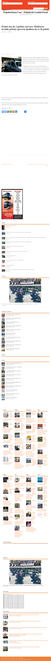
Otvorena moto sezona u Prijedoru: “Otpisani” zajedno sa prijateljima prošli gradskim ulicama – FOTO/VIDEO (23, 585)
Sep (18, 595)
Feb (7, 594)
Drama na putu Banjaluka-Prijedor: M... (14, 363)
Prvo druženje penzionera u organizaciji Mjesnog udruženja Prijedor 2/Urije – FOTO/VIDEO (28, 627)
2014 (4, 607)
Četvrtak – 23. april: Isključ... (12, 389)
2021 (4, 599)
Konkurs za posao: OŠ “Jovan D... (13, 393)
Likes (3, 54)
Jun (14, 595)
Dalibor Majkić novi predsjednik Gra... (14, 386)
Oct (20, 595)
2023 (4, 597)
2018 (4, 603)
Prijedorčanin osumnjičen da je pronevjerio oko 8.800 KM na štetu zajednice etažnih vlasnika (19, 465)
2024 (4, 596)
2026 (4, 594)
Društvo (20, 615)
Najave (30, 659)
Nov (22, 595)
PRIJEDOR (25, 550)
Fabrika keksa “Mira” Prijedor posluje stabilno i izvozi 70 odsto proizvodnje (18, 232)
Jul (15, 595)
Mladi (24, 659)
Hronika (11, 31)
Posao (9, 659)
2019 (4, 602)
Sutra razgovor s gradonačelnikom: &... (14, 325)
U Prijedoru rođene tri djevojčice (7, 164)
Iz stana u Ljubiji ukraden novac (11, 255)
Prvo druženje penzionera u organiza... (13, 370)
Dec (23, 595)
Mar (9, 594)
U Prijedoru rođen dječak (10, 265)
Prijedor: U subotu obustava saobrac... (13, 329)
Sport (16, 659)
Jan (6, 594)
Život (19, 622)
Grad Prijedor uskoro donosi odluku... (13, 374)
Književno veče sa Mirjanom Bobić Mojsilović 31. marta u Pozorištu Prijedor (7, 503)
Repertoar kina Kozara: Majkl (11, 225)
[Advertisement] (26, 22)
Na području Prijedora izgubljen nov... (13, 314)
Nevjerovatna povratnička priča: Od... (13, 378)
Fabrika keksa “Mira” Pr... (11, 333)
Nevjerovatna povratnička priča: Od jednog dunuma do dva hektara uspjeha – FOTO (20, 510)
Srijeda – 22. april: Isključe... (12, 397)
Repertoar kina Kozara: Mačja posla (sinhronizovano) (14, 246)
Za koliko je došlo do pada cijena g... (13, 337)
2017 (4, 604)
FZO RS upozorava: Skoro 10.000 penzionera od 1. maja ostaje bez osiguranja (25, 621)
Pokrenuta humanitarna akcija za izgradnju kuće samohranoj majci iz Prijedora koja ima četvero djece (20, 531)
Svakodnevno (13, 659)
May (12, 595)
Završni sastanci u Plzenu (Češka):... (13, 348)
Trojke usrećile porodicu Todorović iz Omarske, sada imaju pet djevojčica (24, 614)
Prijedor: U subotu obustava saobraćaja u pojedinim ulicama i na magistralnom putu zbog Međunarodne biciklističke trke (25, 237)
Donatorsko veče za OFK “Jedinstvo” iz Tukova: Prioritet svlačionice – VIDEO (42, 420)
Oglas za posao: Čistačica (45, 514)
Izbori (27, 659)
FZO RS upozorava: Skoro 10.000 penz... (14, 366)
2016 (4, 605)
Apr (10, 594)
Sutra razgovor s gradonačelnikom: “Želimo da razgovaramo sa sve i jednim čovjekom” (20, 269)
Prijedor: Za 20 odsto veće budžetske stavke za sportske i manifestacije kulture (18, 241)
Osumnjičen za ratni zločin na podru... (13, 318)
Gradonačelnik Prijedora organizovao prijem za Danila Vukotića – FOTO (43, 456)
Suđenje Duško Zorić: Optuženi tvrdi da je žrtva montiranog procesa (17, 251)
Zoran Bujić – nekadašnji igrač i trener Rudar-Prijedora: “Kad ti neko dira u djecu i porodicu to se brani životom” (43, 430)
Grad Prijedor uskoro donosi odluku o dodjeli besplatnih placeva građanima (24, 646)
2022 (4, 598)
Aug (17, 595)
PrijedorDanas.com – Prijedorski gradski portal (25, 12)
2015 (4, 606)
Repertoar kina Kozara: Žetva (11, 491)
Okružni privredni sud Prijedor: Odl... (13, 341)
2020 (4, 601)
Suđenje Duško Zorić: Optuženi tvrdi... (14, 344)
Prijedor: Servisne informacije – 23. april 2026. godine (15, 260)
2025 (4, 595)
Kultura (19, 659)
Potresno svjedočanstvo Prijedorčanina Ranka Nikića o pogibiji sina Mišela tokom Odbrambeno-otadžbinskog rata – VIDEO (19, 495)
